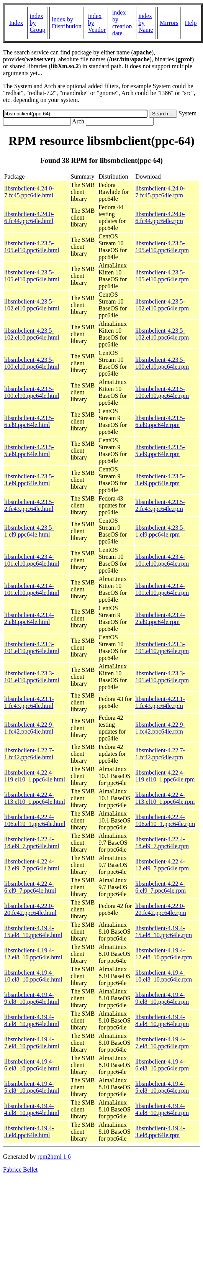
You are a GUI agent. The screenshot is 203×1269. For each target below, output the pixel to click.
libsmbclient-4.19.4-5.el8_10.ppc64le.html (31, 1087)
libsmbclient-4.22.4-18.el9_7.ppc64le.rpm (162, 842)
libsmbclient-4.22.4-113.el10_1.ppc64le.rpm (165, 798)
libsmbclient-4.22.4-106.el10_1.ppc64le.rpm (165, 820)
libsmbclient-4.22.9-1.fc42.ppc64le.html (29, 728)
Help (191, 23)
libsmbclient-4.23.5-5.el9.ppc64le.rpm (160, 450)
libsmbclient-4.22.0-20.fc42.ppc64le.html (30, 909)
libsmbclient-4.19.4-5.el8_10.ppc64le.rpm (162, 1087)
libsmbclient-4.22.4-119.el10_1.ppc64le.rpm (165, 776)
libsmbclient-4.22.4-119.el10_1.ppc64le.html (34, 776)
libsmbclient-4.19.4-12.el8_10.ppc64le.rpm (163, 953)
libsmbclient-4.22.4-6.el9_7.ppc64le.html (30, 887)
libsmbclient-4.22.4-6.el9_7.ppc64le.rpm (160, 887)
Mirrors (169, 23)
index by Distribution (66, 23)
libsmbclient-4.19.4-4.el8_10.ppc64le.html (31, 1109)
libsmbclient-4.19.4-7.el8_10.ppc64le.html (31, 1042)
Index (16, 23)
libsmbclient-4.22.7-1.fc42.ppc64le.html (29, 753)
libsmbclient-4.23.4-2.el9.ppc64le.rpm (160, 618)
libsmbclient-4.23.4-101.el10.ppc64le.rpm (162, 560)
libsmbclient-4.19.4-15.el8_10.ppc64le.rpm (163, 931)
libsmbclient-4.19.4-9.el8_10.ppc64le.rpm (162, 998)
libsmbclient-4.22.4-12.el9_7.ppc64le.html (31, 865)
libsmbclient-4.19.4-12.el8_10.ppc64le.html (33, 953)
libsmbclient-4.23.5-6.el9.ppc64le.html (29, 421)
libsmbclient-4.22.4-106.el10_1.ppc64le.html (34, 820)
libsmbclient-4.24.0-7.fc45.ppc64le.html (29, 192)
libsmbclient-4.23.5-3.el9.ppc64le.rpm (160, 479)
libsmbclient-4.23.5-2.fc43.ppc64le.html (29, 505)
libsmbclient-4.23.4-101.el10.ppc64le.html (31, 560)
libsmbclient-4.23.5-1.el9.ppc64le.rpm (160, 531)
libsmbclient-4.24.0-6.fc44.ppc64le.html (29, 217)
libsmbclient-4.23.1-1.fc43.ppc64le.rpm (160, 702)
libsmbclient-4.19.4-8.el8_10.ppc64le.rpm (162, 1020)
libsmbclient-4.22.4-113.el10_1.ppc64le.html (34, 798)
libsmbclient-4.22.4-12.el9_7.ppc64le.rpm (162, 865)
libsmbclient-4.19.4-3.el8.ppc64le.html (29, 1131)
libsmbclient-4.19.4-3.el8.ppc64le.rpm (160, 1131)
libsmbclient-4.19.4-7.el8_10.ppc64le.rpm (162, 1042)
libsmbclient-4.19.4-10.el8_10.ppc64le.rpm (163, 976)
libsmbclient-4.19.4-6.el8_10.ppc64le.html (31, 1065)
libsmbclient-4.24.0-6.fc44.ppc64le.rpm (160, 217)
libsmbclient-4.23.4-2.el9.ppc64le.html (29, 618)
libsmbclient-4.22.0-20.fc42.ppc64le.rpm (160, 909)
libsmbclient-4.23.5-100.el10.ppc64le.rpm (162, 363)
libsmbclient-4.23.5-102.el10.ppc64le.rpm (162, 305)
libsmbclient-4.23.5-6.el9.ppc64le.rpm (160, 421)
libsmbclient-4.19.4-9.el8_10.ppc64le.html (31, 998)
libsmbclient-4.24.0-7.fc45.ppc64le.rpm (160, 192)
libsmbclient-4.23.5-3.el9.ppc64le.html (29, 479)
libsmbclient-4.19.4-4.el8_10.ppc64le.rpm (162, 1109)
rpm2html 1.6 (54, 1156)
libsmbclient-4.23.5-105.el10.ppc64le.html (31, 246)
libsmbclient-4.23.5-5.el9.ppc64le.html (29, 450)
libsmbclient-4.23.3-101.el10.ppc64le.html (31, 647)
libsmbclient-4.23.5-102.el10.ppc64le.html (31, 305)
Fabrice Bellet (20, 1169)
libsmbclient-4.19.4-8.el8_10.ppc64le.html (31, 1020)
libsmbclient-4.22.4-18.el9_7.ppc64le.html (31, 842)
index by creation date (122, 22)
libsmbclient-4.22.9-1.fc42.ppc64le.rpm (160, 728)
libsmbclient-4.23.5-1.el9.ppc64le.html (29, 531)
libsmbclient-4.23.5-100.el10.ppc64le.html (31, 363)
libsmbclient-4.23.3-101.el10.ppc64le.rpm (162, 647)
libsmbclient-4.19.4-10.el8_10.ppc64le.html (33, 976)
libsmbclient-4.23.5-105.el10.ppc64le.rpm (162, 246)
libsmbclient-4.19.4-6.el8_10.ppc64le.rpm (162, 1065)
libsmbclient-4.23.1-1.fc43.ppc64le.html (29, 702)
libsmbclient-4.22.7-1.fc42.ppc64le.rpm (160, 753)
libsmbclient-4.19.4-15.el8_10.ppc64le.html (33, 931)
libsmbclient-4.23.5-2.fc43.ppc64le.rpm (160, 505)
